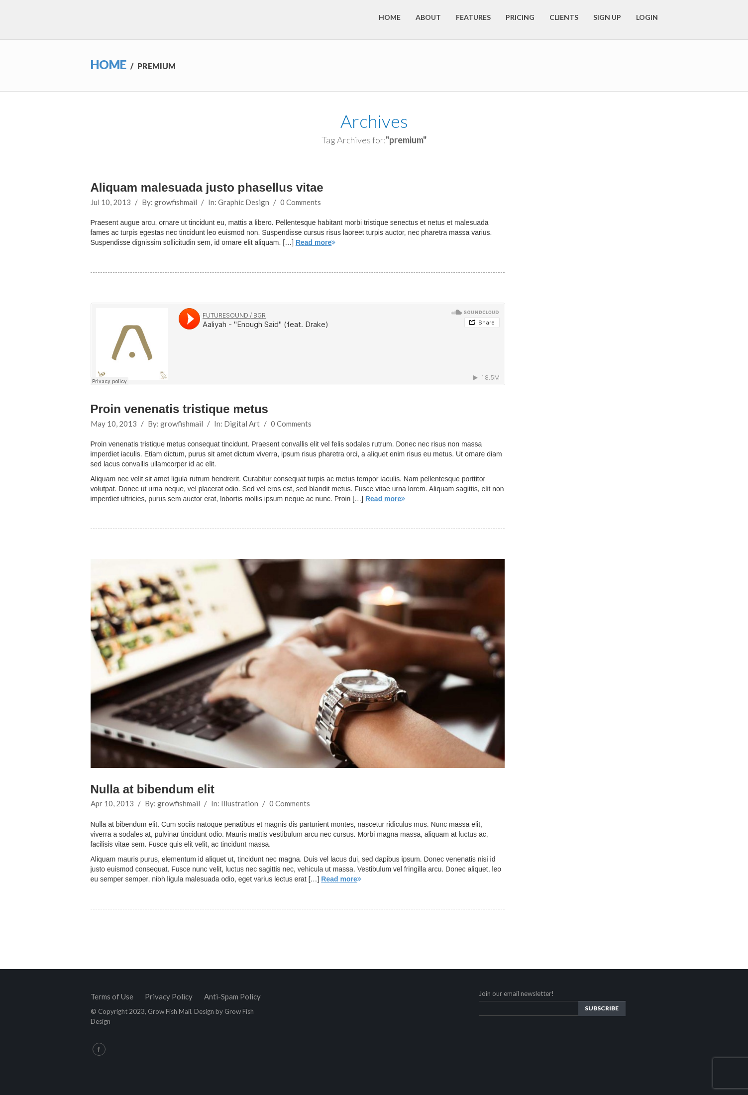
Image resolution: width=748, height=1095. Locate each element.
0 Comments (300, 202)
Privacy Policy (169, 996)
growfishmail (175, 202)
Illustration (239, 803)
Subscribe (602, 1008)
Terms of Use (112, 996)
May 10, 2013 (114, 423)
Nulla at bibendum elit (152, 789)
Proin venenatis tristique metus (179, 409)
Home (108, 64)
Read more (315, 242)
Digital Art (242, 423)
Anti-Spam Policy (232, 996)
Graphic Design (243, 202)
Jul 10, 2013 (111, 202)
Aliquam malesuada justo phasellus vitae (207, 187)
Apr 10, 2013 (112, 803)
